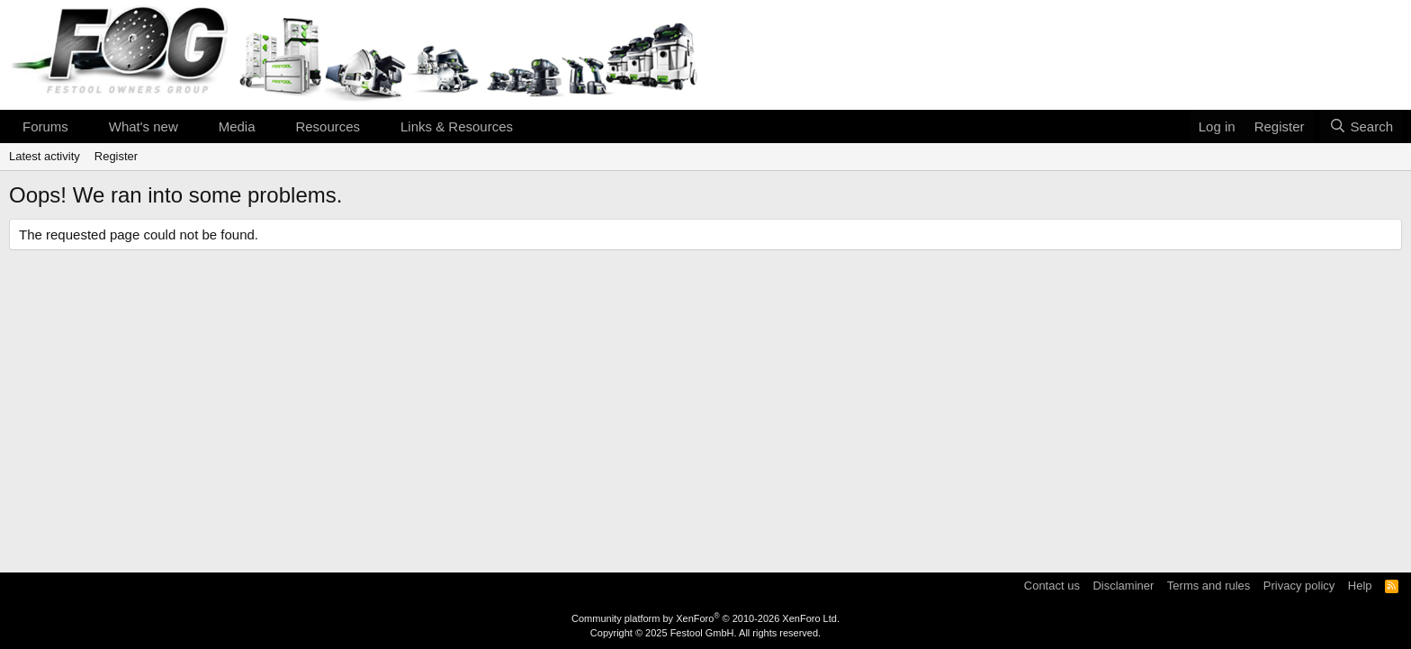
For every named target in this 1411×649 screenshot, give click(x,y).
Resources (327, 126)
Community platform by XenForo (705, 618)
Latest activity (44, 156)
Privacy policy (1299, 585)
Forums (45, 126)
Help (1360, 585)
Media (237, 126)
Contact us (1052, 585)
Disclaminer (1123, 585)
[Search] (1361, 126)
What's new (143, 126)
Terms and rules (1208, 585)
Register (116, 156)
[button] (82, 126)
